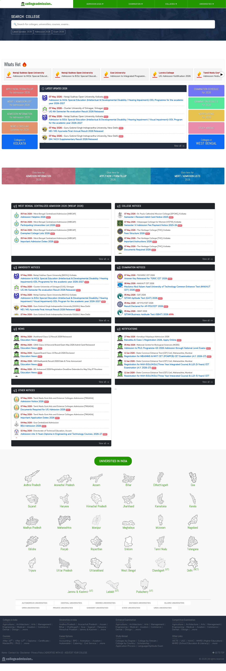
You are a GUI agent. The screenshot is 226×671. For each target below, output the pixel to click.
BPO (75, 648)
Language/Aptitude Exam (150, 653)
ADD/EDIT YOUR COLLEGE (76, 660)
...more (24, 637)
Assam (103, 631)
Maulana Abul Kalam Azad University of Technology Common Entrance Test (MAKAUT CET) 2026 (167, 293)
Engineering (8, 634)
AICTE (175, 648)
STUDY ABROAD (206, 128)
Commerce (43, 634)
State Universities (25, 615)
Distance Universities (101, 609)
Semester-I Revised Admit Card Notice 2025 (155, 222)
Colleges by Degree (125, 648)
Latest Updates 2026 (22, 31)
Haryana (101, 634)
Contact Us (13, 660)
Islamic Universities (124, 609)
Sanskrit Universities (191, 609)
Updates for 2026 (19, 127)
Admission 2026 (95, 4)
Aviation (31, 634)
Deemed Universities (78, 609)
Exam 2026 (59, 31)
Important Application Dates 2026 (57, 423)
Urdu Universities (46, 615)
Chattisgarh (72, 634)
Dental (6, 637)
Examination (136, 4)
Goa (83, 634)
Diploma (32, 648)
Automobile (65, 650)
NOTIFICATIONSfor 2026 (206, 115)
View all (179, 145)
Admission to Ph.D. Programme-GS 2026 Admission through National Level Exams (167, 353)
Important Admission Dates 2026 (48, 246)
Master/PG (8, 650)
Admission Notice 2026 (57, 406)
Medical (21, 634)
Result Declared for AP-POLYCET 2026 (146, 311)
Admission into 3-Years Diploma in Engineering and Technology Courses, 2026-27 (64, 439)
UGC (183, 648)
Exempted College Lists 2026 (48, 238)
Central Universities (55, 609)
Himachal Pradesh (68, 637)
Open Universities (146, 609)
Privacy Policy (37, 660)
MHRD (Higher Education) (209, 648)
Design (15, 637)
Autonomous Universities (29, 609)
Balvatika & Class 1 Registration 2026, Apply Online (153, 345)
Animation (85, 648)
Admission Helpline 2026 (48, 222)
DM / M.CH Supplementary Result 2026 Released (86, 138)
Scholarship (143, 650)
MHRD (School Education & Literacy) (190, 650)
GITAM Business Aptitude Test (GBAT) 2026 (149, 319)
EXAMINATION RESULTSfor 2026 (206, 103)
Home (4, 660)
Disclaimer (25, 660)
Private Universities (167, 609)
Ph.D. (18, 650)
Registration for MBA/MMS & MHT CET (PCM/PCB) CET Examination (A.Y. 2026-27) (168, 361)
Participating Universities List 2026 (48, 230)
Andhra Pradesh (67, 631)
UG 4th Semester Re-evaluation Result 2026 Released (78, 110)
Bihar (61, 634)
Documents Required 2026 (147, 255)
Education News (46, 345)
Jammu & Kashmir (88, 637)
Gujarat (91, 634)
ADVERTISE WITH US (54, 660)
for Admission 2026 (19, 90)
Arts (33, 631)
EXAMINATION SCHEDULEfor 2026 (206, 90)
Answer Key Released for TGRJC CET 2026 (148, 283)
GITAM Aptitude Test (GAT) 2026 (143, 303)
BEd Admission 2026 (40, 431)
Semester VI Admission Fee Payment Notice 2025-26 (153, 230)
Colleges (171, 4)
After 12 (20, 648)
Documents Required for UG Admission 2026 (57, 414)
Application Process (125, 653)
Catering (77, 650)
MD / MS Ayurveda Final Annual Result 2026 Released (86, 129)
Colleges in (19, 142)
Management (44, 631)
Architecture (22, 631)
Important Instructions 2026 (147, 246)
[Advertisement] (113, 50)
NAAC (191, 648)
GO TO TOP (218, 660)
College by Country (125, 650)
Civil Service (90, 650)
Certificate (43, 648)
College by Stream (147, 648)
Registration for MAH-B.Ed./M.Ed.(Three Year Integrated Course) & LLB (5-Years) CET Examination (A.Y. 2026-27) (166, 371)
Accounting (64, 648)
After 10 (8, 648)
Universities (206, 4)
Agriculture (8, 631)
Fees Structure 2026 (147, 238)
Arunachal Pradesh (87, 631)
